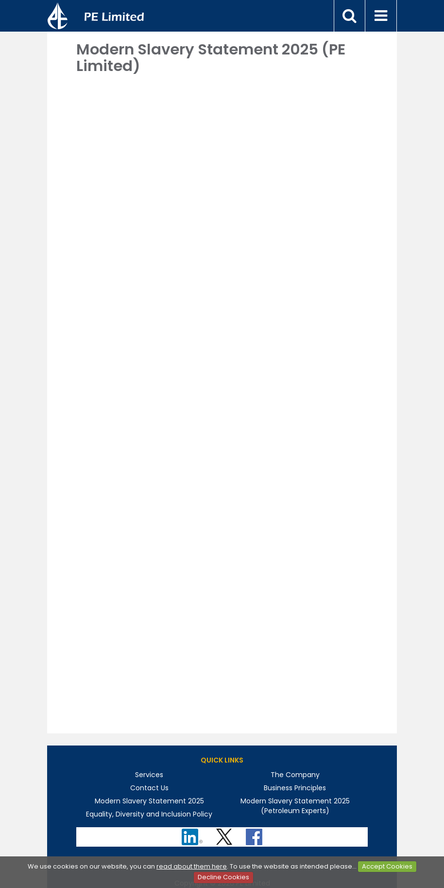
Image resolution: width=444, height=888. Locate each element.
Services (149, 775)
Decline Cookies (223, 877)
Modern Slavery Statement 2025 (149, 801)
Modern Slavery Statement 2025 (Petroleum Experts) (295, 806)
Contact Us (149, 788)
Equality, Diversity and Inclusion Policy (149, 814)
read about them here (191, 866)
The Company (295, 775)
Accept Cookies (387, 866)
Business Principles (295, 788)
